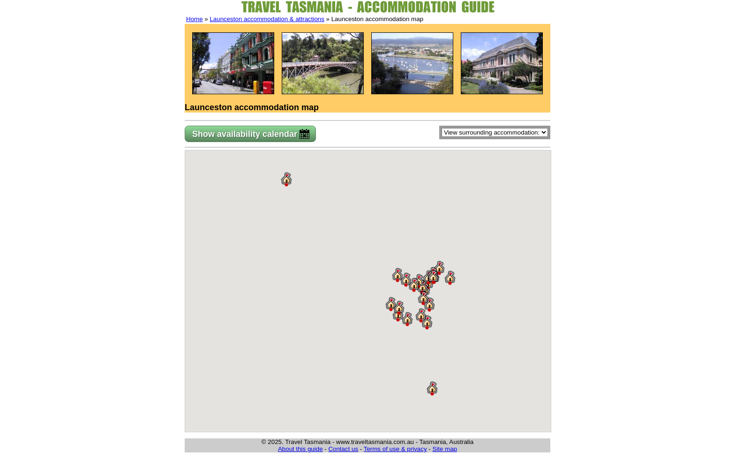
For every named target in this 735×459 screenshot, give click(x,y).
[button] (450, 277)
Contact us (343, 448)
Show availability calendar (244, 134)
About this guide (300, 448)
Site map (444, 448)
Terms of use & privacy (395, 448)
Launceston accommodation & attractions (267, 19)
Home (194, 19)
